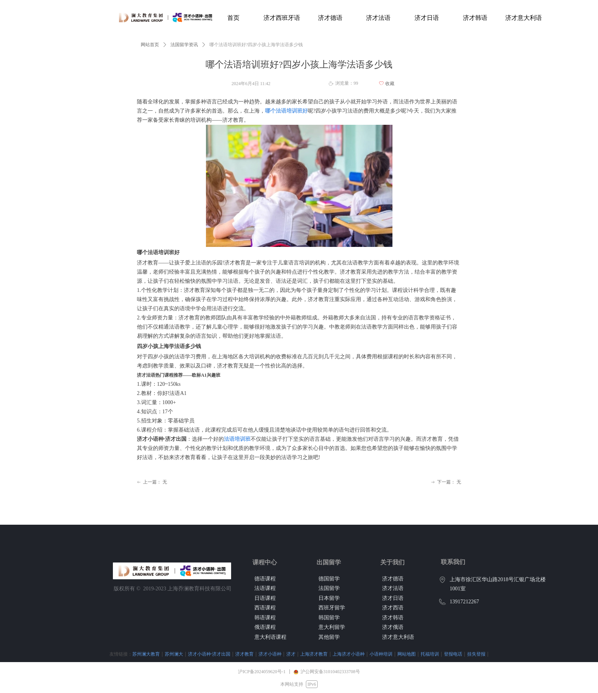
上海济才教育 (275, 654)
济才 (252, 654)
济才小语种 (231, 654)
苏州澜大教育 (108, 654)
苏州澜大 (136, 654)
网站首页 (150, 44)
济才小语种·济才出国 (171, 654)
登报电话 (415, 654)
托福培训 (392, 654)
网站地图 (368, 654)
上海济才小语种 (310, 654)
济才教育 (206, 654)
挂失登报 (438, 654)
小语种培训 (342, 654)
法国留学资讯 (184, 44)
